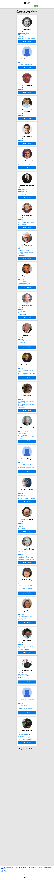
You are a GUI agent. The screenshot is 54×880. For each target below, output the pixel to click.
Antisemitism (21, 240)
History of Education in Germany (26, 579)
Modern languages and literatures (27, 543)
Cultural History (22, 373)
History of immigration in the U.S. (26, 444)
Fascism (20, 813)
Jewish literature (22, 275)
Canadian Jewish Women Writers (26, 681)
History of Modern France (24, 375)
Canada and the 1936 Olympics (26, 847)
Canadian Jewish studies (24, 542)
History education (22, 510)
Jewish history (21, 410)
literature (23, 709)
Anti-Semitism (21, 409)
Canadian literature (23, 339)
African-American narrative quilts (26, 39)
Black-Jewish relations (24, 747)
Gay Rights (20, 779)
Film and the (24, 203)
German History (22, 575)
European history (22, 811)
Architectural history (23, 242)
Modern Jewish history (24, 445)
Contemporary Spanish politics (26, 647)
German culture (22, 712)
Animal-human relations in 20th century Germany (26, 478)
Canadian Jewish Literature (25, 679)
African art (20, 38)
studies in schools (25, 506)
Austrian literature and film (25, 710)
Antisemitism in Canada (24, 845)
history (22, 238)
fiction (22, 338)
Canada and (24, 843)
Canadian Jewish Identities (25, 848)
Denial (22, 237)
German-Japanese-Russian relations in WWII (25, 815)
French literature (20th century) (26, 274)
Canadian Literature (26, 675)
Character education (23, 508)
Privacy (48, 867)
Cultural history (22, 609)
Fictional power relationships (25, 343)
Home (44, 867)
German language (22, 714)
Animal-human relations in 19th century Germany (26, 475)
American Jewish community (25, 407)
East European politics (23, 306)
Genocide (20, 611)
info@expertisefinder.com (36, 867)
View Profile (27, 45)
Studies (22, 776)
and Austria (23, 34)
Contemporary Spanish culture (26, 646)
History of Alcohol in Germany (25, 577)
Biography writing (22, 644)
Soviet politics (21, 310)
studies (22, 36)
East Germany (21, 480)
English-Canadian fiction (24, 341)
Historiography (22, 612)
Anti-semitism (21, 272)
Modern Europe (22, 376)
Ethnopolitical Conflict (23, 778)
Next (31, 860)
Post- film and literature (26, 70)
